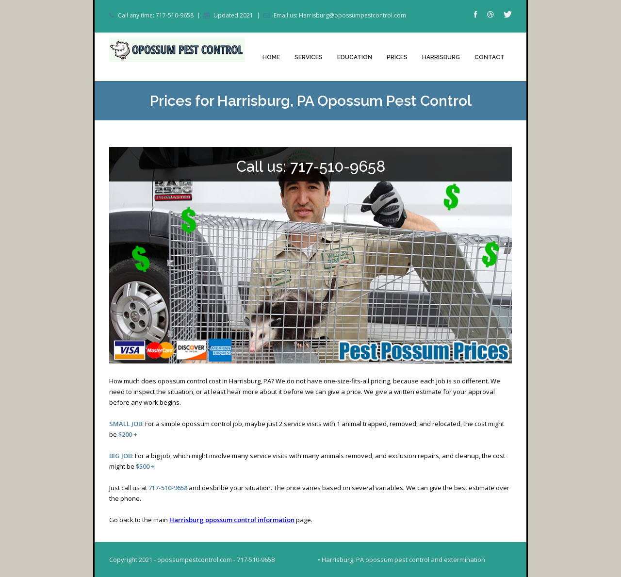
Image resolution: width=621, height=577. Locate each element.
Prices (397, 57)
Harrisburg (441, 57)
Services (308, 57)
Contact (489, 57)
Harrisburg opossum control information (231, 519)
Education (354, 57)
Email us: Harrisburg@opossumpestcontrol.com (340, 15)
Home (271, 57)
